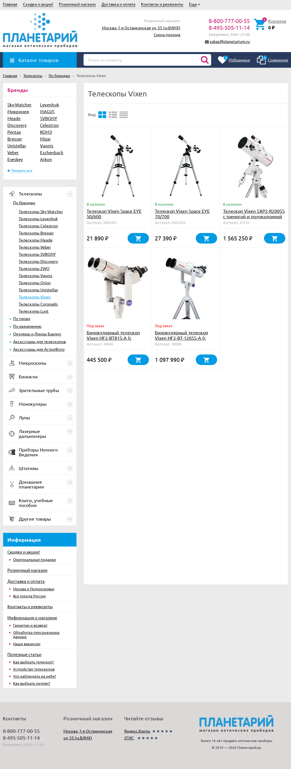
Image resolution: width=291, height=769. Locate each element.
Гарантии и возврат (30, 625)
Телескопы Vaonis (35, 275)
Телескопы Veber (35, 247)
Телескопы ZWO (34, 268)
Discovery (16, 125)
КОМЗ (46, 132)
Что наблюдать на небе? (34, 676)
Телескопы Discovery (38, 261)
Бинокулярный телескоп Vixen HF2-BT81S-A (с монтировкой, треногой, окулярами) (113, 340)
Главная (10, 4)
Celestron (49, 125)
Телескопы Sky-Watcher (41, 211)
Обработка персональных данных (36, 634)
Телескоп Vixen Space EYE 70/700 (182, 213)
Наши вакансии (26, 643)
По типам (21, 318)
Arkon (46, 159)
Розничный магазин (77, 4)
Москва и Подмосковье (33, 588)
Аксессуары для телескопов (39, 341)
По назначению (27, 326)
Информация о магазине (32, 617)
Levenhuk (49, 104)
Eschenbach (51, 152)
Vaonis (46, 145)
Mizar (45, 138)
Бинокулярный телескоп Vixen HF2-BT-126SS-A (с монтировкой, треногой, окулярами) (181, 340)
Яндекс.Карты (137, 730)
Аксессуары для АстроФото (39, 349)
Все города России (29, 595)
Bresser (14, 138)
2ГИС (129, 737)
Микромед (18, 111)
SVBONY (48, 118)
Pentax (14, 132)
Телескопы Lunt (34, 311)
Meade (13, 118)
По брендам (24, 202)
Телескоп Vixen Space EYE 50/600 (114, 213)
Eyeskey (15, 159)
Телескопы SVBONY (37, 254)
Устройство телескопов (34, 669)
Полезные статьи (24, 654)
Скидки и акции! (38, 4)
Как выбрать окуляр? (31, 683)
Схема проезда (167, 34)
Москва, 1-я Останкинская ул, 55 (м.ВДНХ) (141, 27)
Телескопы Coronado (38, 303)
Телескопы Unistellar (38, 289)
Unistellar (16, 145)
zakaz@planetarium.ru (230, 41)
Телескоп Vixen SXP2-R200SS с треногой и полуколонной (254, 213)
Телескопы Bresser (36, 232)
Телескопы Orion (35, 282)
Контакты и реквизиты (162, 4)
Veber (13, 152)
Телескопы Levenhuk (38, 218)
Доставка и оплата (118, 4)
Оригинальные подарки (34, 559)
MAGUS (47, 111)
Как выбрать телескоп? (33, 661)
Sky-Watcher (19, 104)
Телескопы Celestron (38, 225)
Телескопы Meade (36, 239)
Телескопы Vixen (35, 296)
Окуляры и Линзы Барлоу (37, 333)
